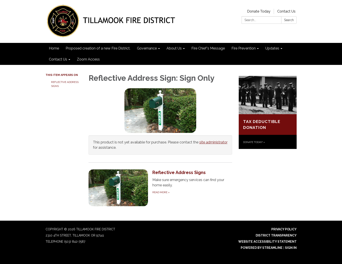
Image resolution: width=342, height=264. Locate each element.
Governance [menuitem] (147, 48)
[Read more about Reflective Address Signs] (160, 187)
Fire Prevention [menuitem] (243, 48)
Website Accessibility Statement (267, 241)
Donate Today (258, 11)
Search (289, 20)
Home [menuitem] (54, 48)
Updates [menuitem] (272, 48)
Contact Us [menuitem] (58, 59)
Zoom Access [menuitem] (88, 59)
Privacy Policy (284, 229)
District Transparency (276, 235)
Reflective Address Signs (65, 84)
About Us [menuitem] (174, 48)
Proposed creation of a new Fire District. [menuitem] (98, 48)
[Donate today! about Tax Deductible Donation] (268, 112)
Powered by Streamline (262, 247)
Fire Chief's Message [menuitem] (208, 48)
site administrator (213, 142)
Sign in (291, 247)
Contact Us (286, 11)
